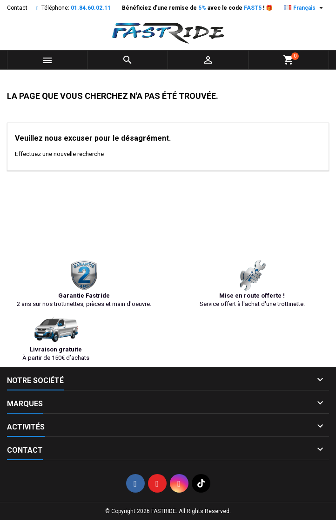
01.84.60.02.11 (91, 8)
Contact (17, 8)
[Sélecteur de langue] (304, 8)
